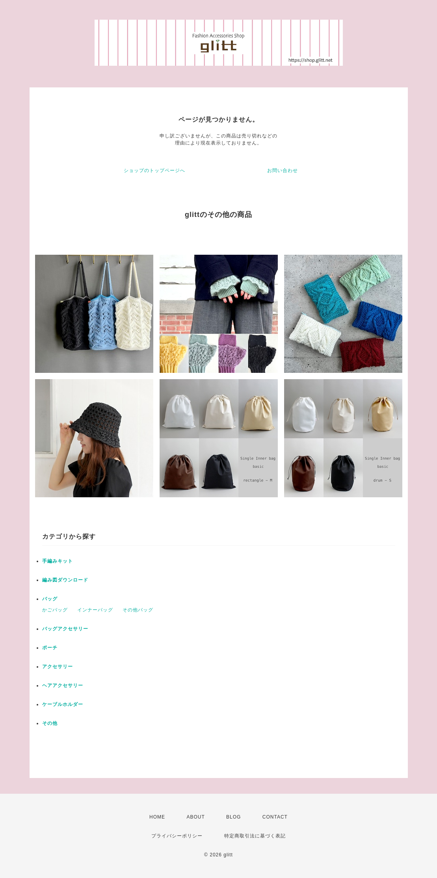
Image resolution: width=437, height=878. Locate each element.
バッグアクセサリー (65, 629)
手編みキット (57, 561)
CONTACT (275, 817)
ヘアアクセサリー (62, 685)
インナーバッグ (95, 610)
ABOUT (195, 817)
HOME (157, 817)
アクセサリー (57, 666)
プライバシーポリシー (177, 836)
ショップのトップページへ (154, 170)
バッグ (50, 599)
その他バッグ (138, 610)
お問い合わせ (282, 170)
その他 (50, 723)
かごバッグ (55, 610)
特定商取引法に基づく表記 (255, 836)
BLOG (233, 817)
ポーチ (50, 647)
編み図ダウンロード (65, 580)
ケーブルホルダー (62, 704)
